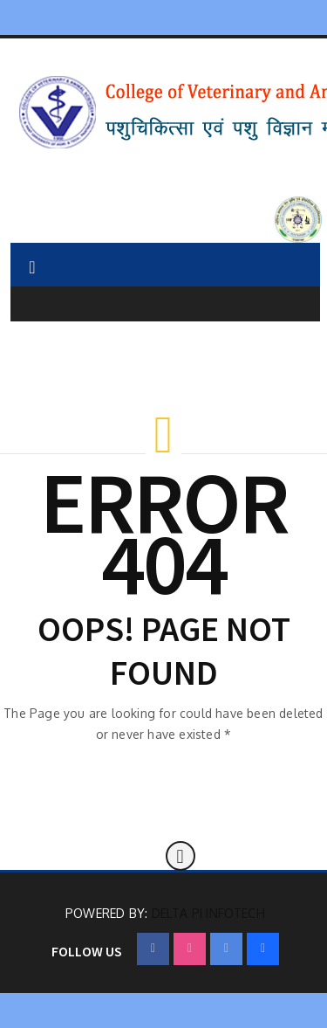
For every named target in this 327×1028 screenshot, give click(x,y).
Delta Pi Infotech (208, 913)
